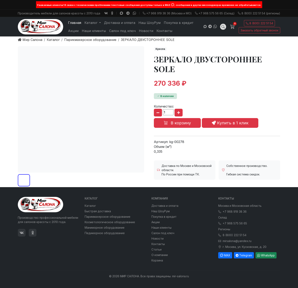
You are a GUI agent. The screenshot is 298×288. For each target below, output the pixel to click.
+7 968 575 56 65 (232, 223)
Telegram (244, 255)
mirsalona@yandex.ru (234, 241)
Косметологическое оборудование (110, 222)
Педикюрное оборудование (105, 233)
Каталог (90, 205)
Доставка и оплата (119, 23)
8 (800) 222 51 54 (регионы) (259, 13)
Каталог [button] (91, 23)
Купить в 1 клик (230, 123)
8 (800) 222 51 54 (259, 23)
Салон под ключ (122, 31)
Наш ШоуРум (149, 23)
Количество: (164, 106)
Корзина (157, 260)
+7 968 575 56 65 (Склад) (215, 13)
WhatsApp (266, 255)
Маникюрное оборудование (105, 227)
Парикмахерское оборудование (107, 216)
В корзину (177, 123)
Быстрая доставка (98, 211)
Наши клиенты (94, 31)
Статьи (156, 249)
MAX (225, 255)
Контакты (164, 31)
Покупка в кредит (179, 23)
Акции (73, 31)
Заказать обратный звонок (259, 30)
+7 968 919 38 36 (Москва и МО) (167, 13)
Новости (146, 31)
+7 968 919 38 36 (232, 211)
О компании (159, 255)
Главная (74, 23)
